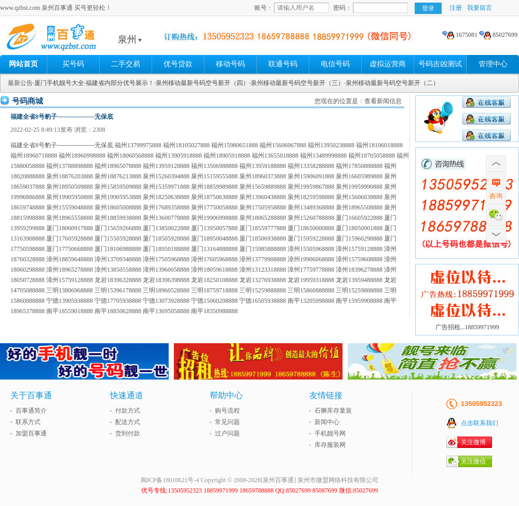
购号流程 (227, 410)
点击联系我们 (479, 423)
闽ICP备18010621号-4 (170, 480)
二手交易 (125, 64)
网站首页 (23, 64)
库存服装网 (330, 444)
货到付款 (127, 433)
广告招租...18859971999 (467, 327)
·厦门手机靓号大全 (58, 83)
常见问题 (227, 422)
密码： (342, 7)
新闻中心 (327, 422)
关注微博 (473, 442)
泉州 (130, 39)
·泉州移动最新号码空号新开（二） (391, 83)
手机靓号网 (330, 433)
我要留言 (479, 7)
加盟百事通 (31, 433)
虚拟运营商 (388, 64)
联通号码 (282, 64)
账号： (263, 7)
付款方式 (127, 410)
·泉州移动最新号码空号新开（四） (201, 83)
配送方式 (127, 422)
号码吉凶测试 (440, 64)
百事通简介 (31, 410)
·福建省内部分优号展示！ (119, 83)
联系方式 (28, 422)
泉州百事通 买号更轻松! (80, 39)
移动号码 (230, 64)
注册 (455, 7)
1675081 (459, 34)
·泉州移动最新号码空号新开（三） (296, 83)
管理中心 (493, 64)
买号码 (73, 64)
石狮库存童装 (333, 410)
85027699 (498, 34)
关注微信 (473, 461)
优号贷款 (178, 64)
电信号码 (335, 64)
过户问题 (227, 433)
